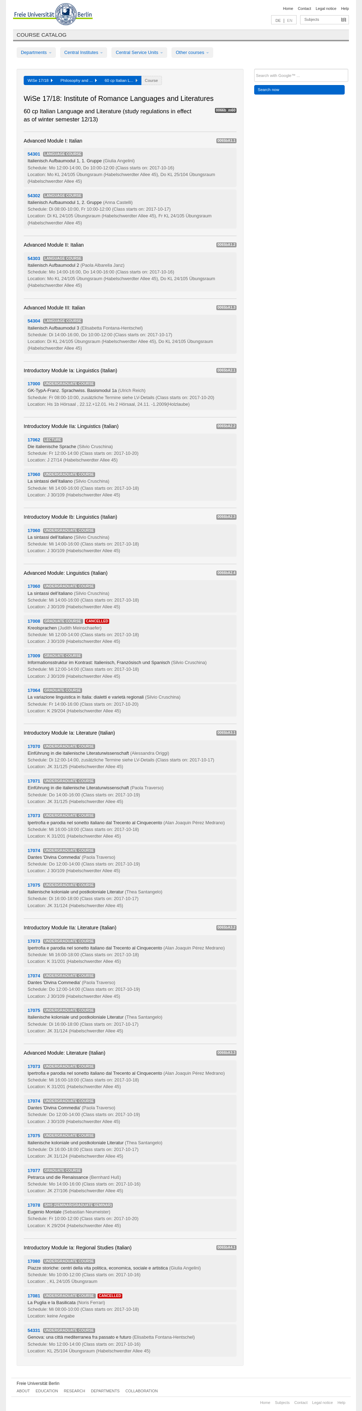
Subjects (311, 19)
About (23, 1391)
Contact (304, 8)
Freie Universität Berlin (38, 1383)
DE (278, 20)
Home (288, 8)
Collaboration (141, 1391)
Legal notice (326, 8)
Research (74, 1391)
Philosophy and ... (78, 80)
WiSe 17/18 (40, 80)
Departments (36, 52)
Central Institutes (83, 52)
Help (345, 8)
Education (47, 1391)
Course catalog (41, 35)
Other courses (192, 52)
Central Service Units (139, 52)
